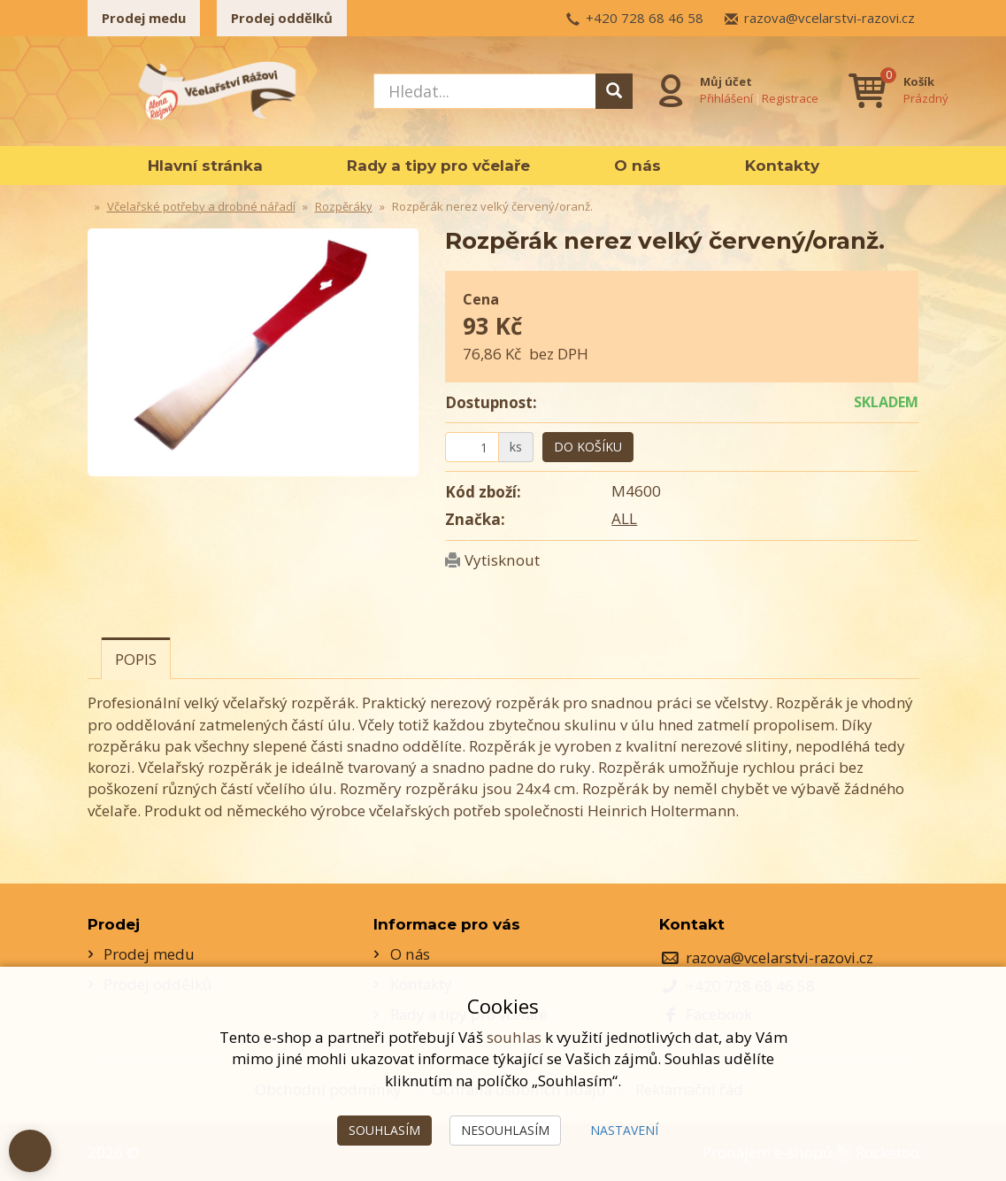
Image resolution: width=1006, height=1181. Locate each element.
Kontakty (782, 165)
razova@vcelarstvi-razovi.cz (829, 18)
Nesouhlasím (505, 1130)
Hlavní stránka (205, 165)
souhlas (514, 1037)
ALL (624, 518)
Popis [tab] (136, 659)
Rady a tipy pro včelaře (438, 165)
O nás (637, 165)
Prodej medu (144, 18)
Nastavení (624, 1130)
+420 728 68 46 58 (644, 18)
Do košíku (588, 446)
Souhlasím (384, 1130)
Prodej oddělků (282, 18)
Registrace (791, 98)
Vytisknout (502, 560)
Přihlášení (727, 98)
